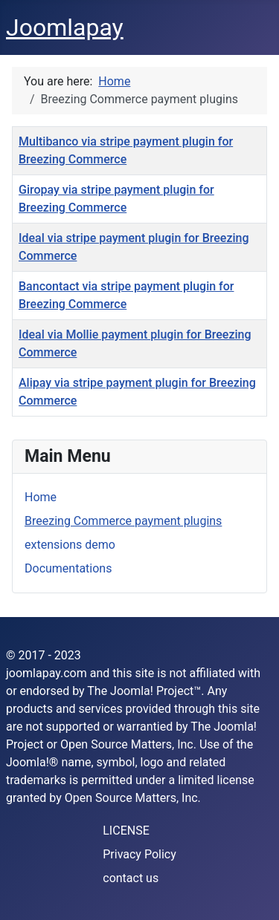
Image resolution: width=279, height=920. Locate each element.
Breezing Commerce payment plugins (123, 521)
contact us (130, 878)
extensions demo (70, 545)
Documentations (68, 568)
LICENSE (126, 830)
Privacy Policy (139, 854)
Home (41, 497)
